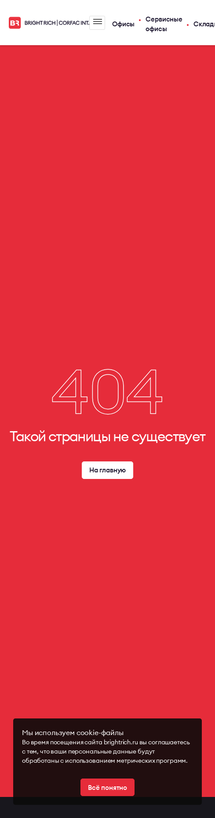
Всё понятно (107, 787)
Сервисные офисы (164, 24)
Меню (97, 21)
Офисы (123, 24)
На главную (107, 470)
